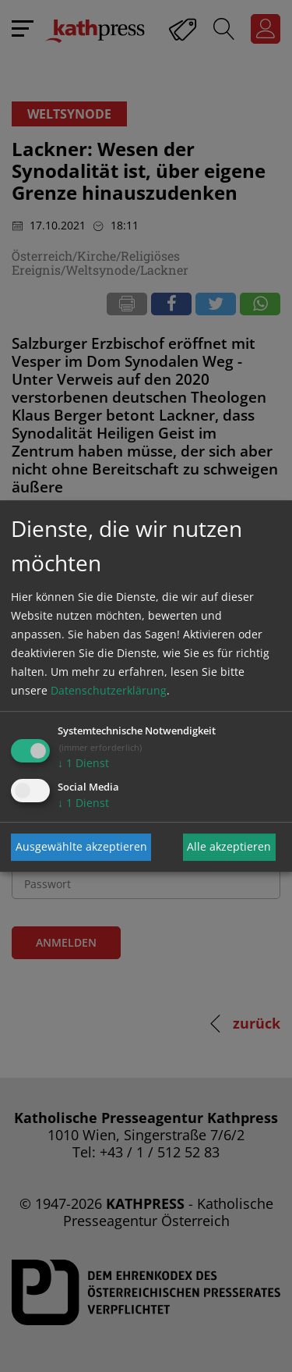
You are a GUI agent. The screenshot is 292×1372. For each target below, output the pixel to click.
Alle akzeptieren (229, 846)
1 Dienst (83, 762)
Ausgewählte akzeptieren (81, 846)
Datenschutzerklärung (109, 690)
